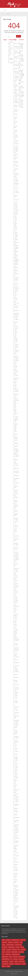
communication (17, 199)
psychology (16, 687)
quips (16, 695)
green (16, 438)
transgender (16, 841)
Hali (21, 59)
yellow (16, 912)
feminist (17, 357)
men (16, 549)
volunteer (16, 873)
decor (16, 281)
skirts (16, 763)
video (16, 867)
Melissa (22, 81)
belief (16, 93)
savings (16, 738)
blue (16, 98)
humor (16, 463)
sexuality (15, 754)
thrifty (16, 835)
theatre (16, 829)
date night (16, 942)
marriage (16, 543)
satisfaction (16, 736)
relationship (16, 713)
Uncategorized (11, 62)
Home (2, 14)
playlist (16, 670)
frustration (16, 394)
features (17, 350)
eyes (16, 332)
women (16, 898)
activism (17, 48)
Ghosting (16, 424)
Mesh (12, 973)
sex (16, 749)
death (16, 279)
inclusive (17, 472)
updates (17, 856)
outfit (16, 645)
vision (16, 870)
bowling (16, 102)
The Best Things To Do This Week (10, 48)
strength (17, 797)
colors (16, 185)
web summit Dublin (15, 881)
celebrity (17, 143)
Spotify (16, 777)
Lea (21, 76)
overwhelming (17, 648)
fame (16, 338)
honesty (17, 456)
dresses (16, 306)
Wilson (21, 96)
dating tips (4, 947)
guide (16, 440)
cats (16, 142)
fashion (16, 344)
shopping (16, 757)
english (16, 319)
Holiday (16, 450)
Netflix (16, 583)
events (16, 326)
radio (16, 698)
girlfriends (16, 437)
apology (17, 73)
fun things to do (16, 413)
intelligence (16, 475)
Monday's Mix (5, 956)
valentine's (16, 861)
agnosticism (16, 64)
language (16, 511)
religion (16, 721)
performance (16, 662)
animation (16, 68)
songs (16, 767)
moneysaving (17, 568)
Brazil (16, 107)
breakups (16, 110)
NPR (16, 617)
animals (16, 65)
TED (16, 805)
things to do (17, 963)
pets (16, 667)
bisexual (17, 95)
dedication (16, 283)
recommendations (18, 707)
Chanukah (16, 146)
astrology (16, 76)
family (16, 339)
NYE (16, 628)
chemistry (16, 161)
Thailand (15, 814)
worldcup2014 (17, 906)
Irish (16, 491)
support (16, 801)
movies (16, 571)
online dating (5, 961)
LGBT (16, 519)
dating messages (10, 944)
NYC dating (21, 959)
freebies (17, 390)
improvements (17, 468)
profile (16, 682)
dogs (16, 298)
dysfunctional (17, 310)
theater (16, 827)
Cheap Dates (22, 939)
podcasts (16, 674)
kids (16, 496)
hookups (15, 459)
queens (16, 692)
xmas (16, 910)
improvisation (17, 471)
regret (16, 710)
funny (16, 416)
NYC (16, 618)
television (16, 808)
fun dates (23, 949)
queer (16, 693)
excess (16, 328)
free (16, 379)
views (16, 869)
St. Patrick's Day (15, 785)
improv (16, 465)
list (15, 522)
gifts (16, 431)
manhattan (16, 536)
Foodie (16, 375)
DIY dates (17, 947)
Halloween (16, 443)
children (16, 166)
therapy (16, 830)
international (16, 483)
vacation (15, 858)
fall (15, 334)
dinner (16, 289)
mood (16, 569)
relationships (16, 720)
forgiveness (16, 378)
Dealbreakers (17, 278)
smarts (16, 766)
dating (16, 235)
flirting (16, 370)
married (16, 544)
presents (15, 680)
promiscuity (16, 684)
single (16, 758)
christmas (16, 173)
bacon (16, 79)
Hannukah (16, 446)
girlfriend (15, 434)
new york (15, 956)
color (16, 177)
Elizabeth (21, 51)
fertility (16, 359)
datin (16, 233)
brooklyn (15, 114)
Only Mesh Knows (15, 635)
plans (16, 668)
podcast (17, 671)
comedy (17, 192)
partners (17, 656)
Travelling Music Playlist (16, 847)
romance (16, 730)
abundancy (16, 46)
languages (16, 518)
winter (16, 894)
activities (15, 51)
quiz (16, 696)
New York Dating (15, 604)
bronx (16, 111)
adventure (16, 56)
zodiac (16, 917)
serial (16, 748)
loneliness (16, 525)
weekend (16, 885)
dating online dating (16, 253)
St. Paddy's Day (15, 781)
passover (16, 659)
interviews (16, 490)
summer (17, 799)
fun (15, 396)
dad (16, 217)
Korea (16, 497)
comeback (16, 188)
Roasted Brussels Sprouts (16, 726)
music (16, 575)
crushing (17, 210)
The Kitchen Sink (10, 54)
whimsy (16, 889)
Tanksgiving (16, 804)
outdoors (16, 643)
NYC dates (15, 959)
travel (16, 842)
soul (16, 769)
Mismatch (16, 552)
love (16, 527)
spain (16, 773)
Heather (22, 61)
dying (16, 307)
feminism (16, 356)
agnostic (15, 61)
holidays (17, 454)
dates (16, 232)
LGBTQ (16, 521)
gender (16, 418)
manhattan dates (15, 954)
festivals (17, 360)
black (16, 96)
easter (16, 316)
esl (15, 325)
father (16, 345)
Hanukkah (16, 449)
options (16, 640)
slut (16, 764)
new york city (21, 956)
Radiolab (15, 701)
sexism (16, 751)
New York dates (5, 959)
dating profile (18, 944)
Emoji (16, 317)
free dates (14, 949)
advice (16, 58)
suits (16, 798)
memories (16, 547)
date (16, 219)
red (15, 708)
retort (16, 723)
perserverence (17, 665)
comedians (16, 191)
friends (16, 391)
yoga (16, 913)
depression (16, 286)
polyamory (16, 677)
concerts (15, 202)
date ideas (10, 942)
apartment (16, 71)
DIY (16, 294)
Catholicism (16, 140)
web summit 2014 (15, 876)
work (16, 900)
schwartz (16, 741)
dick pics (17, 288)
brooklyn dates (15, 939)
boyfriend (16, 105)
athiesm (17, 77)
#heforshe (16, 43)
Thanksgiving (16, 817)
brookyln (15, 135)
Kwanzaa (16, 500)
